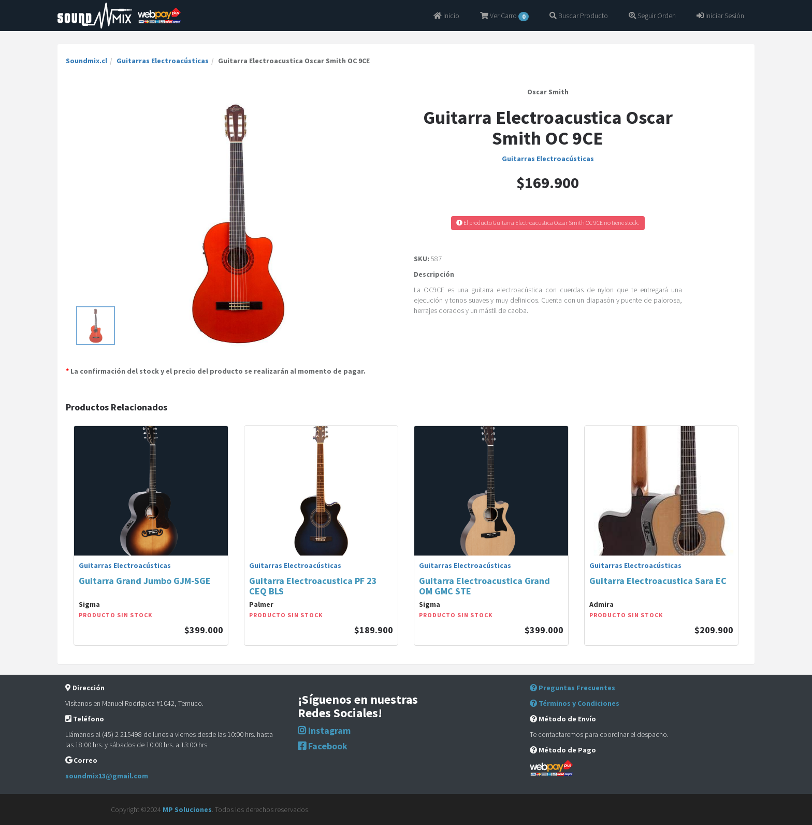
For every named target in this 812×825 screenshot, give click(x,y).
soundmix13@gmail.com (106, 775)
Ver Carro (504, 16)
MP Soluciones (187, 809)
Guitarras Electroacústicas (163, 60)
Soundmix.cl (86, 60)
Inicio (446, 15)
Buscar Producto (578, 15)
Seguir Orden (652, 15)
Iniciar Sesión (720, 15)
